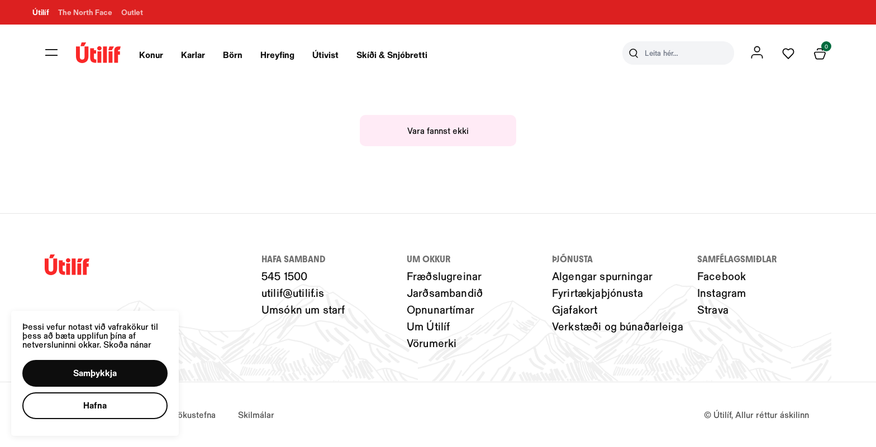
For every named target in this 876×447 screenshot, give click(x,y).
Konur (151, 54)
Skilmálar (256, 414)
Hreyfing (277, 54)
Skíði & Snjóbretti (391, 54)
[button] (97, 372)
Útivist (325, 54)
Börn (232, 54)
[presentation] (151, 53)
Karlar (193, 54)
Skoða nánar (130, 342)
